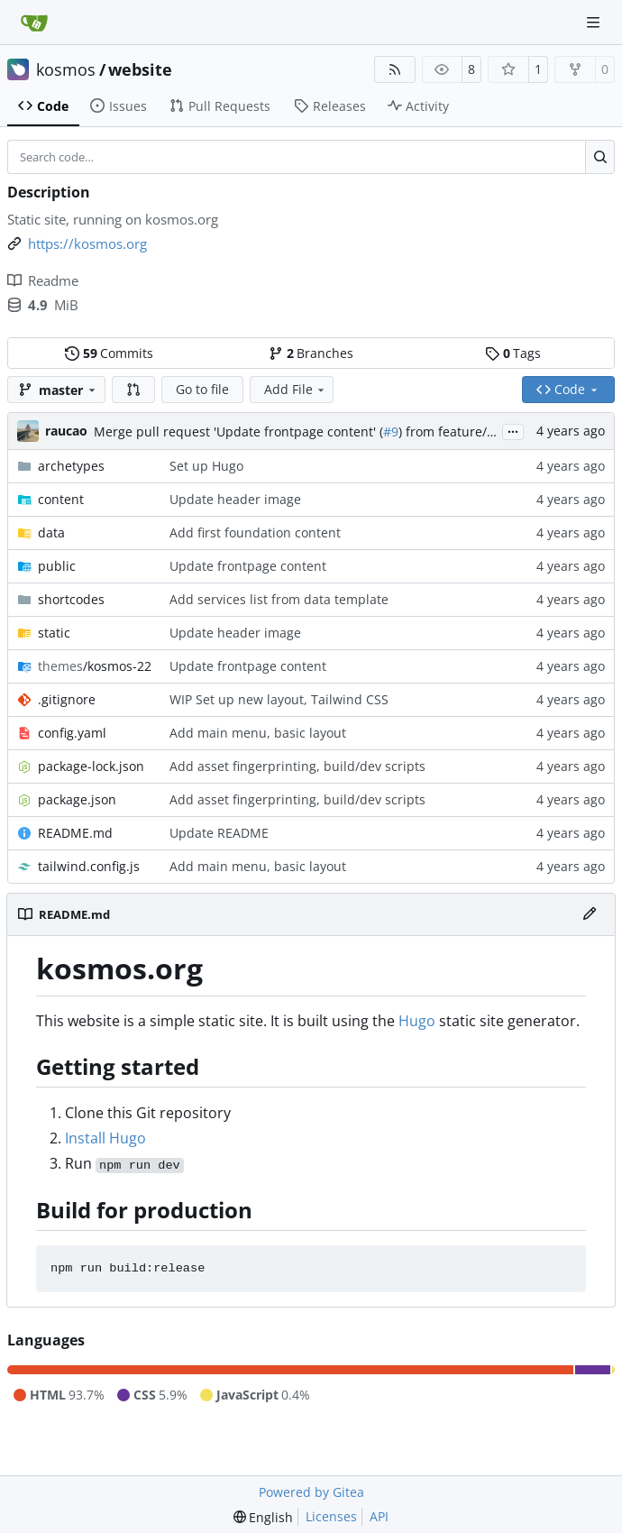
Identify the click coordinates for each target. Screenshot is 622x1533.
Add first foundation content (255, 532)
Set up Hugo (206, 465)
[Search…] (600, 157)
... (513, 430)
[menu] (263, 1517)
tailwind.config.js (89, 866)
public (57, 565)
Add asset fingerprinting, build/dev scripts (297, 766)
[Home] (34, 22)
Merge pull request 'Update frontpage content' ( (238, 431)
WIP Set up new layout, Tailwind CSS (279, 699)
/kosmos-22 (94, 666)
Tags (513, 353)
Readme (42, 280)
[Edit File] (589, 914)
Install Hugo (105, 1138)
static (54, 632)
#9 (390, 431)
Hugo (416, 1021)
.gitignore (67, 699)
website (140, 69)
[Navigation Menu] (595, 22)
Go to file (202, 389)
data (51, 532)
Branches (311, 353)
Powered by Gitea (311, 1492)
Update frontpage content (247, 565)
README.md (75, 832)
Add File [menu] (295, 389)
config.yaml (72, 732)
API (379, 1516)
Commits (109, 353)
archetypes (71, 465)
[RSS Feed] (395, 69)
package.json (77, 799)
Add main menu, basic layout (257, 732)
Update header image (235, 499)
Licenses (331, 1516)
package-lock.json (91, 766)
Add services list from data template (279, 599)
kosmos (66, 69)
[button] (133, 389)
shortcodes (71, 599)
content (61, 499)
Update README (219, 832)
